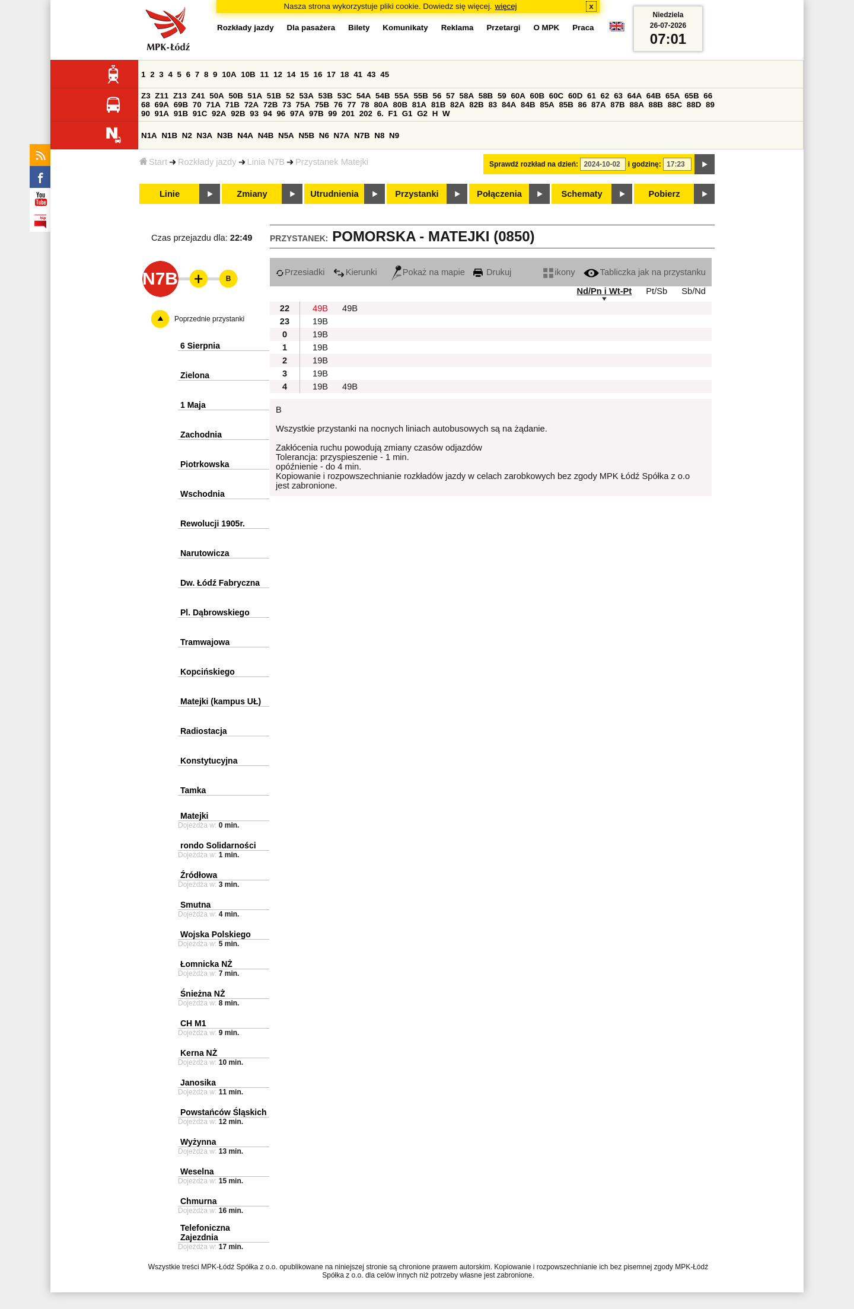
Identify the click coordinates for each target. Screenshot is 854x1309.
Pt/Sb (656, 291)
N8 (379, 135)
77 (351, 104)
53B (325, 95)
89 (710, 104)
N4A (245, 135)
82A (457, 104)
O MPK (547, 27)
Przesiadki (300, 272)
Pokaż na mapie (428, 272)
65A (672, 95)
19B (320, 321)
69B (181, 104)
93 (254, 113)
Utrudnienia (334, 194)
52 (290, 95)
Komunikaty (405, 27)
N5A (286, 135)
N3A (205, 135)
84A (509, 104)
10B (248, 74)
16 (318, 74)
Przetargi (503, 27)
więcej (506, 6)
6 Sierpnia (200, 345)
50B (235, 95)
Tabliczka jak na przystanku (645, 272)
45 (384, 74)
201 (348, 113)
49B (320, 308)
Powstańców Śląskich (223, 1112)
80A (381, 104)
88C (675, 104)
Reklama (457, 27)
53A (306, 95)
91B (181, 113)
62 (605, 95)
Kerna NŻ (198, 1053)
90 (145, 113)
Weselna (197, 1171)
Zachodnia (201, 434)
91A (162, 113)
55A (401, 95)
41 (357, 74)
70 (197, 104)
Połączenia (499, 194)
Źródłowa (198, 875)
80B (400, 104)
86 (582, 104)
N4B (266, 135)
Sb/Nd (693, 291)
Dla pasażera (311, 27)
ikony (559, 272)
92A (219, 113)
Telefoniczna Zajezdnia (205, 1232)
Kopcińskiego (207, 671)
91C (200, 113)
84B (528, 104)
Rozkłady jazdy (207, 162)
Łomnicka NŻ (206, 964)
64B (653, 95)
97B (316, 113)
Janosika (198, 1082)
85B (566, 104)
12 (277, 74)
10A (229, 74)
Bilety (358, 27)
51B (274, 95)
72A (251, 104)
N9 (394, 135)
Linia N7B (266, 162)
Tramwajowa (205, 642)
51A (255, 95)
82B (476, 104)
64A (634, 95)
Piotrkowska (204, 464)
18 (344, 74)
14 (291, 74)
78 (365, 104)
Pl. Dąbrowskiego (215, 612)
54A (363, 95)
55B (420, 95)
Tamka (193, 790)
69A (162, 104)
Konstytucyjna (208, 760)
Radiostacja (203, 731)
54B (382, 95)
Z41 (198, 95)
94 (267, 113)
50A (216, 95)
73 (286, 104)
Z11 (161, 95)
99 (332, 113)
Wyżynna (198, 1142)
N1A (149, 135)
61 (591, 95)
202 (365, 113)
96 (280, 113)
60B (537, 95)
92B (238, 113)
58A (467, 95)
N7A (342, 135)
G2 (422, 113)
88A (636, 104)
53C (344, 95)
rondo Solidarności (218, 845)
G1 (407, 113)
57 (450, 95)
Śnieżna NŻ (202, 993)
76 (338, 104)
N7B (362, 135)
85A (547, 104)
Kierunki (355, 272)
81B (438, 104)
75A (303, 104)
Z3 (146, 95)
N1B (169, 135)
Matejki (194, 815)
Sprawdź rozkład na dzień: (533, 164)
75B (322, 104)
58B (486, 95)
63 (618, 95)
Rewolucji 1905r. (212, 523)
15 (304, 74)
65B (691, 95)
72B (270, 104)
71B (232, 104)
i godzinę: (644, 164)
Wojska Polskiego (215, 934)
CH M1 (193, 1023)
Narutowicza (204, 553)
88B (656, 104)
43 (371, 74)
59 (502, 95)
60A (518, 95)
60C (556, 95)
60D (575, 95)
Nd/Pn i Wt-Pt (604, 291)
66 (707, 95)
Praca (583, 27)
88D (694, 104)
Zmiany (252, 194)
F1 (392, 113)
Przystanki (416, 194)
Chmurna (198, 1201)
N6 (324, 135)
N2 (187, 135)
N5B (306, 135)
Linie (170, 194)
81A (419, 104)
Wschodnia (202, 494)
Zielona (194, 375)
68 (145, 104)
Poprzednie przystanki (209, 319)
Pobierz (664, 194)
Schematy (581, 194)
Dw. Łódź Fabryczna (220, 583)
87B (617, 104)
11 (264, 74)
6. (380, 113)
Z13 (180, 95)
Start (153, 162)
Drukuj (492, 272)
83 (492, 104)
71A (213, 104)
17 (331, 74)
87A (598, 104)
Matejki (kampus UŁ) (220, 701)
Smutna (195, 904)
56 (437, 95)
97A (297, 113)
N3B (225, 135)
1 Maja (193, 405)
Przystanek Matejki (331, 162)
